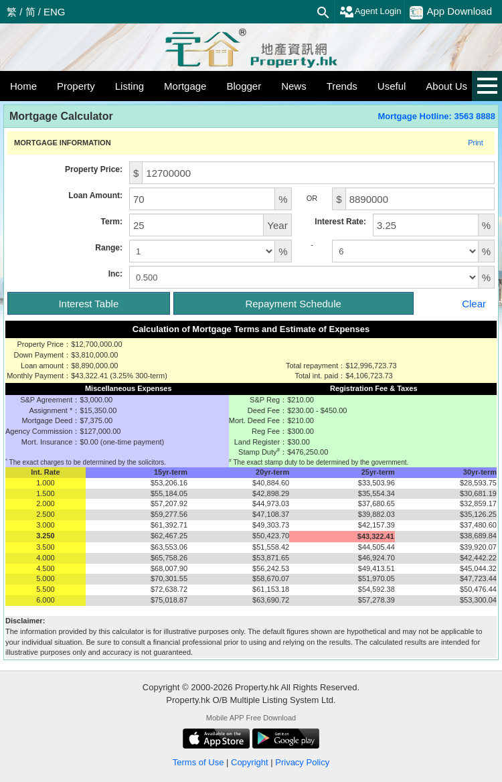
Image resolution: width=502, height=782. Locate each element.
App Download (451, 12)
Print (475, 143)
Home (23, 86)
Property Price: (93, 169)
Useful (392, 86)
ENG (55, 11)
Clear (474, 303)
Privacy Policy (302, 762)
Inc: (115, 274)
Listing (129, 86)
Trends (342, 86)
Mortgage (185, 86)
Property (76, 86)
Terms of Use (198, 762)
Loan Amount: (95, 195)
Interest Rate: (340, 221)
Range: (108, 247)
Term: (111, 221)
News (294, 86)
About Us (446, 86)
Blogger (243, 86)
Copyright (249, 762)
